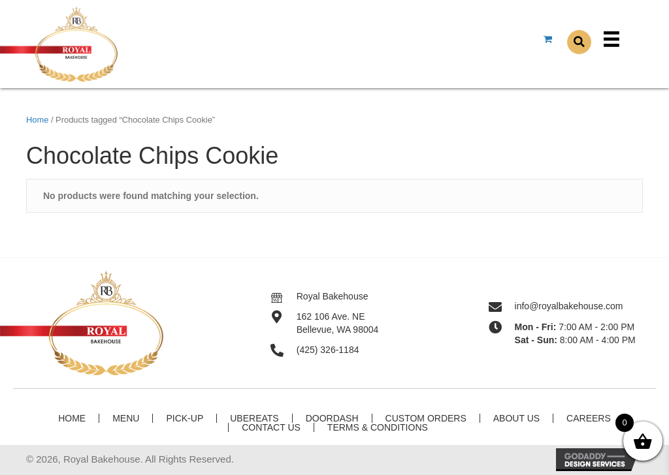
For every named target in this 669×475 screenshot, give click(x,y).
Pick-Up (184, 418)
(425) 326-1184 (328, 350)
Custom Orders (425, 418)
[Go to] (283, 296)
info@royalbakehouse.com (569, 306)
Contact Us (271, 427)
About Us (516, 418)
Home (37, 120)
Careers (588, 418)
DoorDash (332, 418)
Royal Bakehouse (332, 296)
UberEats (254, 418)
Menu (125, 418)
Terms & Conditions (377, 427)
